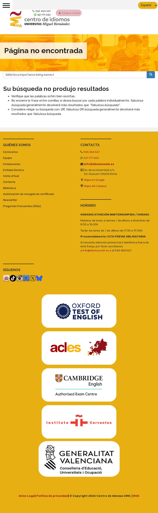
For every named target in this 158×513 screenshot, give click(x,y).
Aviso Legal (27, 494)
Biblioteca (9, 186)
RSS (136, 494)
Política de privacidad (52, 494)
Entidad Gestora (13, 168)
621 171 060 (91, 156)
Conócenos (10, 150)
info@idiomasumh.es (99, 162)
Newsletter (10, 198)
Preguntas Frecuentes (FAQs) (22, 204)
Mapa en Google (94, 178)
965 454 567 (91, 150)
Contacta (9, 180)
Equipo (7, 156)
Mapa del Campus (95, 184)
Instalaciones (11, 162)
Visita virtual (11, 174)
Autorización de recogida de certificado (28, 192)
